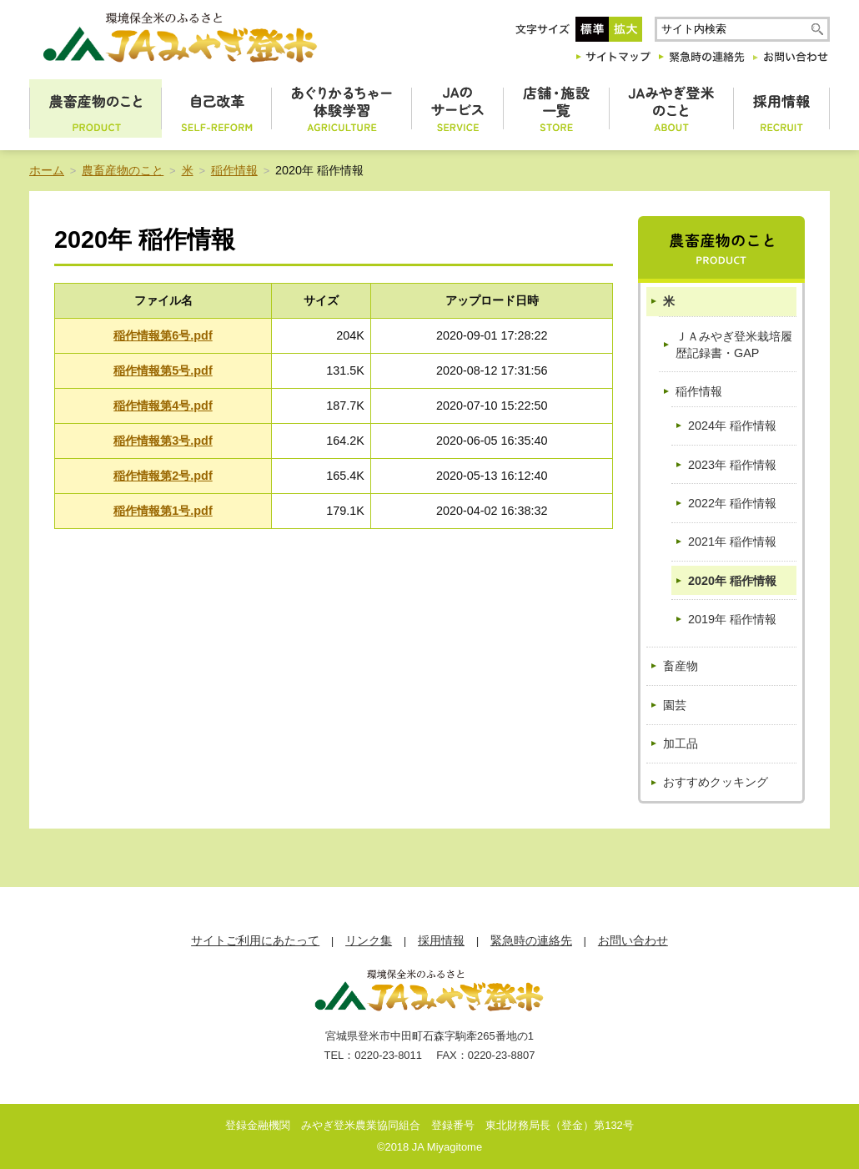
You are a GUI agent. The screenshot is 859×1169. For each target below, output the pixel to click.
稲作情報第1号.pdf (162, 510)
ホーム (46, 170)
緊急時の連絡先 (531, 941)
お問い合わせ (633, 941)
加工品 (680, 743)
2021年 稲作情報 (732, 541)
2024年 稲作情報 (732, 425)
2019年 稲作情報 (732, 619)
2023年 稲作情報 (732, 464)
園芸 (674, 705)
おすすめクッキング (715, 782)
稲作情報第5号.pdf (162, 370)
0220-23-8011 (388, 1055)
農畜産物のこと (122, 170)
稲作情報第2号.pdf (162, 475)
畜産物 (680, 666)
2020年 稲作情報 (732, 580)
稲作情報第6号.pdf (162, 335)
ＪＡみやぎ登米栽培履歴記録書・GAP (734, 345)
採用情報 (441, 941)
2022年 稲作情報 (732, 503)
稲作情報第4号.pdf (162, 405)
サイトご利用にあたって (255, 941)
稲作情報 (234, 170)
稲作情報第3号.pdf (162, 440)
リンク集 (368, 941)
